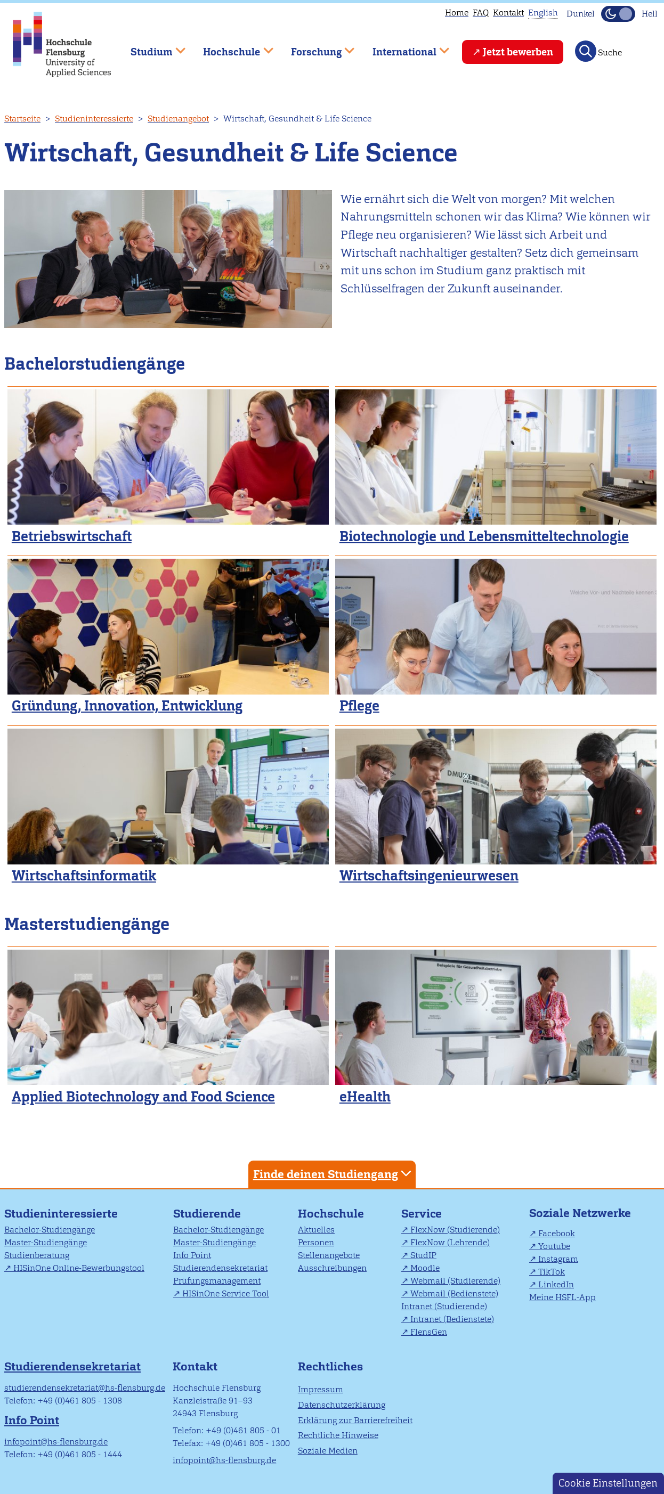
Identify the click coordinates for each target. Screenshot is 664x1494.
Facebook (556, 1233)
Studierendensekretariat (220, 1267)
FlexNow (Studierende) (455, 1229)
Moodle (425, 1267)
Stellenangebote (329, 1255)
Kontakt (508, 12)
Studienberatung (36, 1255)
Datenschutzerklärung (341, 1404)
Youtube (554, 1246)
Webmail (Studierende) (455, 1280)
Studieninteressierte (94, 118)
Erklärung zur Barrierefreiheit (355, 1420)
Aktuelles (316, 1229)
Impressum (320, 1389)
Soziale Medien (328, 1450)
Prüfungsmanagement (217, 1280)
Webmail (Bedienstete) (454, 1293)
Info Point (192, 1255)
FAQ (481, 12)
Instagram (558, 1258)
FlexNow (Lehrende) (450, 1242)
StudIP (423, 1255)
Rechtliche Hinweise (338, 1435)
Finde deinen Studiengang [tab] (333, 1173)
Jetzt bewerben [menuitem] (518, 52)
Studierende (207, 1213)
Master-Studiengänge (45, 1242)
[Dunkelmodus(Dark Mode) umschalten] (618, 14)
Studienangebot (178, 118)
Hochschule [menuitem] (230, 47)
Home (456, 12)
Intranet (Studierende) (444, 1306)
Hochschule (331, 1213)
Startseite (22, 118)
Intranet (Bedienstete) (452, 1319)
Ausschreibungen (332, 1267)
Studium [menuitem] (150, 47)
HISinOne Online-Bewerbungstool (78, 1267)
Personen (316, 1242)
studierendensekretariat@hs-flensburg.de (84, 1387)
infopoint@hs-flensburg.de (56, 1441)
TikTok (551, 1271)
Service (421, 1213)
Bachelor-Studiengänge (49, 1229)
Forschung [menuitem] (315, 47)
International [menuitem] (403, 47)
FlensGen (428, 1331)
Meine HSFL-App (562, 1297)
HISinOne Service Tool (225, 1293)
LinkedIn (556, 1284)
